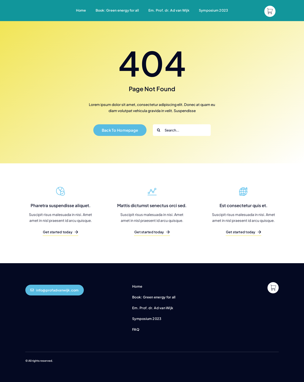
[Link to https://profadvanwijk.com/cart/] (270, 11)
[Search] (158, 130)
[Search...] (182, 130)
